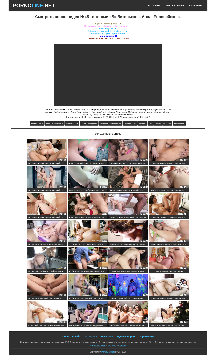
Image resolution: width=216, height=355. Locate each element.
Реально (142, 123)
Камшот (121, 217)
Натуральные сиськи (79, 325)
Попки (100, 244)
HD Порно (154, 5)
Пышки (158, 123)
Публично (104, 123)
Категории (195, 5)
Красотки (73, 190)
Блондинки (132, 163)
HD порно (107, 336)
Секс (151, 123)
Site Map (111, 346)
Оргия (83, 123)
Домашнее (103, 298)
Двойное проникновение (144, 190)
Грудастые (91, 244)
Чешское (185, 325)
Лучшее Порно (174, 5)
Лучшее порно (126, 336)
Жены (180, 271)
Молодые (167, 123)
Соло (81, 244)
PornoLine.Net (108, 352)
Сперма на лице (55, 244)
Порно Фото (146, 336)
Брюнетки (172, 217)
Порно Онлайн (71, 336)
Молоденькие (115, 123)
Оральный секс (130, 123)
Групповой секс (72, 123)
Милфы (181, 217)
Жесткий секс (179, 123)
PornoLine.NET (97, 346)
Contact (122, 346)
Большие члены (36, 163)
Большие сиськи (124, 190)
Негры (143, 217)
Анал (48, 123)
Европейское (57, 123)
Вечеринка (92, 123)
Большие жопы (97, 163)
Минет (48, 163)
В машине (105, 190)
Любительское (37, 123)
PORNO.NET (34, 5)
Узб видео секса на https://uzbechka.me (108, 31)
